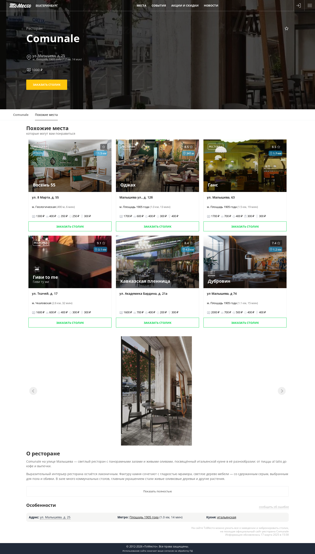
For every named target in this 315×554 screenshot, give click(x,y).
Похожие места (46, 115)
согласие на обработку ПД (178, 550)
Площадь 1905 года (144, 517)
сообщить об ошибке (274, 507)
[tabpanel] (156, 391)
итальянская (226, 517)
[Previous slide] (33, 391)
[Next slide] (282, 391)
